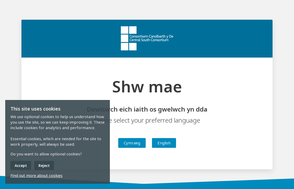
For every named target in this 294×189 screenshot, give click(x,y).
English (164, 142)
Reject (44, 165)
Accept (21, 165)
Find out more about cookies (36, 175)
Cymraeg (132, 142)
